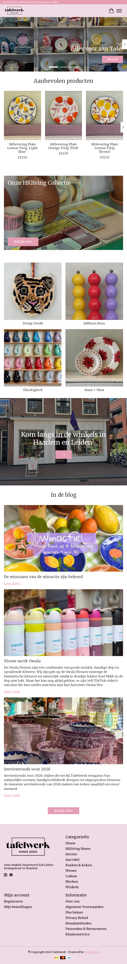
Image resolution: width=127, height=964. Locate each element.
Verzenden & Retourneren (85, 929)
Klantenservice (77, 934)
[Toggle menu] (119, 11)
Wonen (70, 871)
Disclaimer (74, 912)
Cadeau (71, 876)
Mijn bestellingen (18, 907)
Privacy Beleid (76, 918)
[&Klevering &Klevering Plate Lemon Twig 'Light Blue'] (22, 115)
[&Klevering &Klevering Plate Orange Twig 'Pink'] (63, 115)
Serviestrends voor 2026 (27, 769)
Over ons (72, 901)
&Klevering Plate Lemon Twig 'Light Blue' (22, 148)
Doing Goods (33, 323)
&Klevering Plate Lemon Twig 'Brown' (104, 148)
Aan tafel (72, 860)
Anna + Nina (94, 390)
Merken (71, 881)
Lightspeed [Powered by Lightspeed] (91, 952)
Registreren (13, 901)
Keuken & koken (78, 865)
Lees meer (12, 583)
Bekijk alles (63, 811)
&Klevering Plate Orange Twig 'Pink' (63, 146)
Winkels (72, 887)
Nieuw (70, 843)
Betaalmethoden (78, 923)
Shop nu (112, 59)
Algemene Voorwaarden (84, 907)
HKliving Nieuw (78, 849)
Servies (71, 854)
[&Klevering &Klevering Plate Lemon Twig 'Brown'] (104, 115)
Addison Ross (94, 323)
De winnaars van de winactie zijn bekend (43, 576)
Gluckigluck (33, 390)
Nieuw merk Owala (22, 661)
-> (63, 454)
